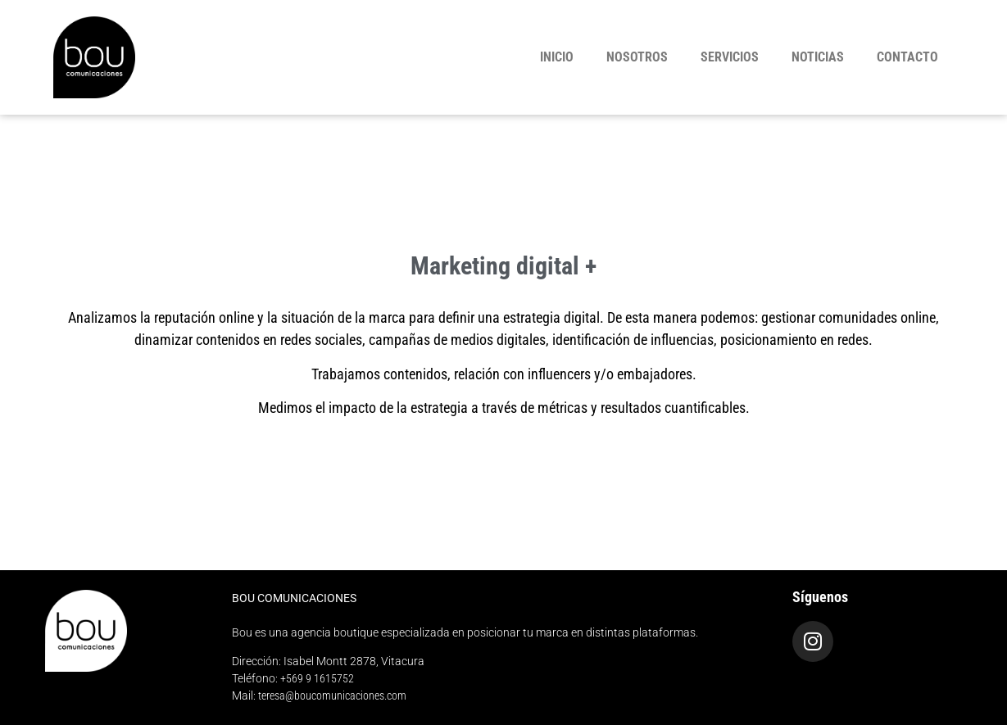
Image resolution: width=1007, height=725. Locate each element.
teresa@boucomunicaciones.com (332, 695)
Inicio (557, 57)
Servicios (730, 57)
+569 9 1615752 (317, 678)
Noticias (818, 57)
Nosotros (637, 57)
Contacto (907, 57)
